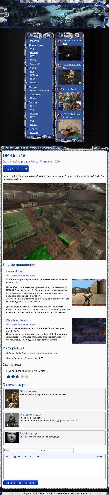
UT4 (32, 106)
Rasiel (23, 433)
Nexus (23, 391)
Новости (34, 41)
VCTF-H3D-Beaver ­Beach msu (72, 115)
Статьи (33, 68)
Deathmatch (10, 161)
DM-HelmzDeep (16, 320)
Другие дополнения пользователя (39, 353)
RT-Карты (35, 63)
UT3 (32, 48)
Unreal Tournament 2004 (42, 147)
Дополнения (36, 45)
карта (21, 161)
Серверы (34, 129)
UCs (32, 120)
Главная (9, 147)
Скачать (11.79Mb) (15, 169)
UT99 (32, 56)
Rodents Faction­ (70, 89)
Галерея (33, 102)
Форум (33, 87)
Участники (35, 94)
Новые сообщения (39, 90)
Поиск (33, 98)
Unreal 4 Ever (14, 271)
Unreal (33, 59)
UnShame (25, 414)
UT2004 (34, 52)
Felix (18, 353)
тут (16, 282)
